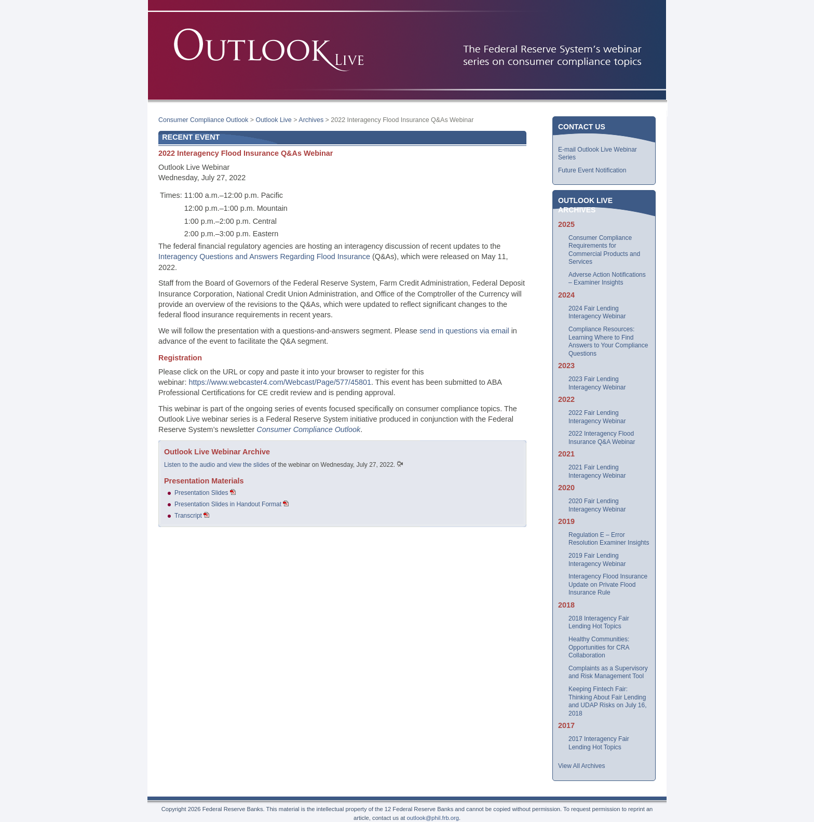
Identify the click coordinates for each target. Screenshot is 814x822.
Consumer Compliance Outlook (203, 120)
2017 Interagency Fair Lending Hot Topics (598, 743)
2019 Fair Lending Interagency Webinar (597, 560)
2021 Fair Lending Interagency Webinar (597, 471)
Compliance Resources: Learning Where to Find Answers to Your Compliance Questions (608, 341)
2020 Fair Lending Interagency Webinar (597, 505)
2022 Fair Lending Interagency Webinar (597, 417)
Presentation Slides (201, 492)
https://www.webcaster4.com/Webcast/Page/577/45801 (279, 382)
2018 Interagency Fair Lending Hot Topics (598, 622)
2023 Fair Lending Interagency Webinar (597, 383)
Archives (311, 120)
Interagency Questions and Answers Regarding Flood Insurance (264, 256)
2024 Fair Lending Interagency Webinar (597, 312)
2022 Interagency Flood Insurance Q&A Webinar (601, 438)
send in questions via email (464, 331)
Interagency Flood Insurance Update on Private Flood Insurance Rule (607, 584)
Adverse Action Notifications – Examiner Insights (607, 279)
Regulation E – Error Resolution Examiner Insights (608, 539)
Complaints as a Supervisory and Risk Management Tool (608, 672)
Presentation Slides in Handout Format (227, 504)
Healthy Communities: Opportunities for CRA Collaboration (598, 647)
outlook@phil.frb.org (433, 818)
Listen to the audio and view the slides (216, 464)
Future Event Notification (592, 170)
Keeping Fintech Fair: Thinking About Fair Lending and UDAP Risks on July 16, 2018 (607, 701)
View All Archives (581, 766)
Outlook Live (273, 120)
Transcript (188, 515)
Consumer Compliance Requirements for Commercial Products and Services (604, 250)
